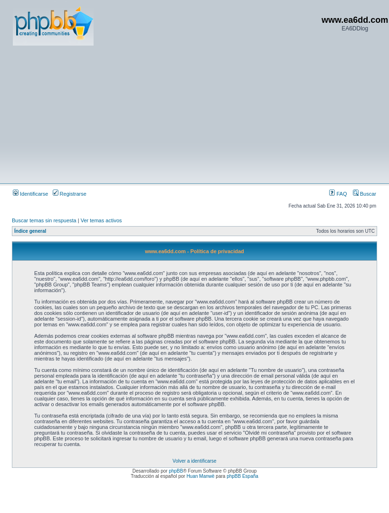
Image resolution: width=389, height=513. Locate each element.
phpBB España (242, 476)
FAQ (338, 194)
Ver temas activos (101, 220)
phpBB (176, 471)
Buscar (364, 194)
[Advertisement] (166, 114)
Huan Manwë (201, 476)
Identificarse (30, 194)
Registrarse (69, 194)
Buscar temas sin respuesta (44, 220)
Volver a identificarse (194, 461)
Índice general (30, 231)
